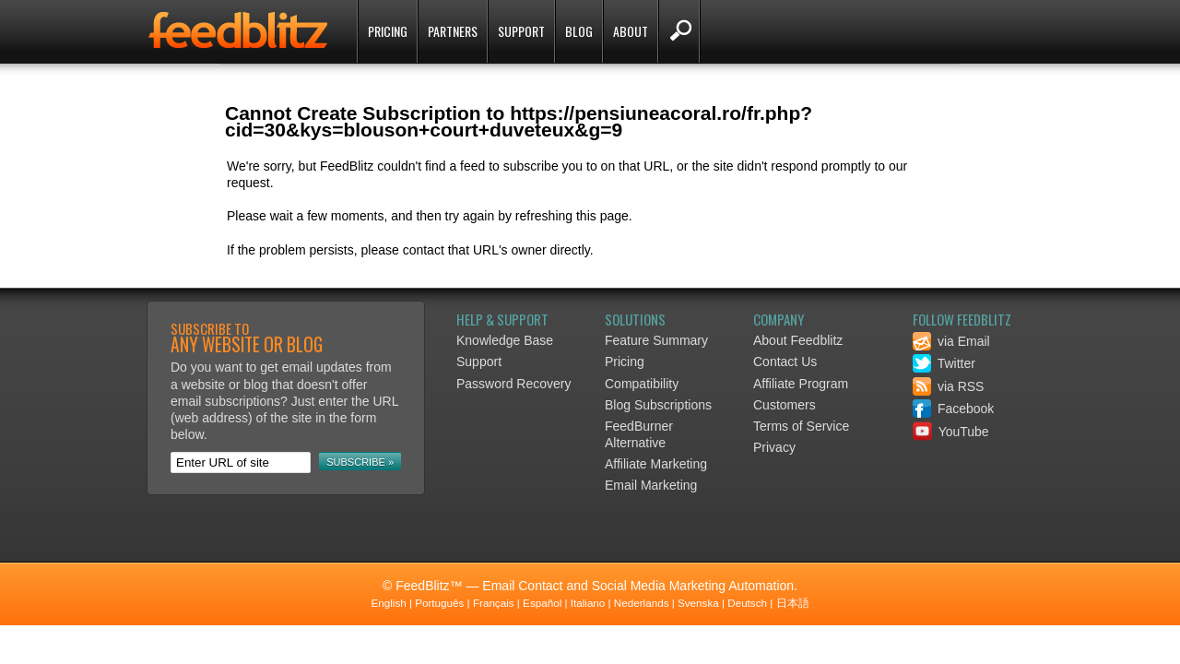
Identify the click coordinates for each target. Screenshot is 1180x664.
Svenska (698, 603)
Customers (784, 404)
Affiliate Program (800, 383)
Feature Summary (656, 340)
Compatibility (641, 383)
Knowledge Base (504, 340)
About (630, 31)
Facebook (953, 408)
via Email (951, 341)
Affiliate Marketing (656, 463)
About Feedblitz (798, 340)
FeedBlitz (240, 33)
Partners (453, 31)
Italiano (588, 603)
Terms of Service (801, 426)
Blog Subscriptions (658, 404)
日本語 (792, 603)
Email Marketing (651, 485)
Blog (579, 31)
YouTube (951, 431)
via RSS (948, 386)
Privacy (774, 447)
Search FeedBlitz (679, 31)
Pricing (387, 31)
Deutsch (747, 603)
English (388, 603)
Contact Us (785, 361)
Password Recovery (514, 383)
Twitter (944, 363)
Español (542, 603)
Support (521, 31)
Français (493, 603)
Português (439, 603)
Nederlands (641, 603)
